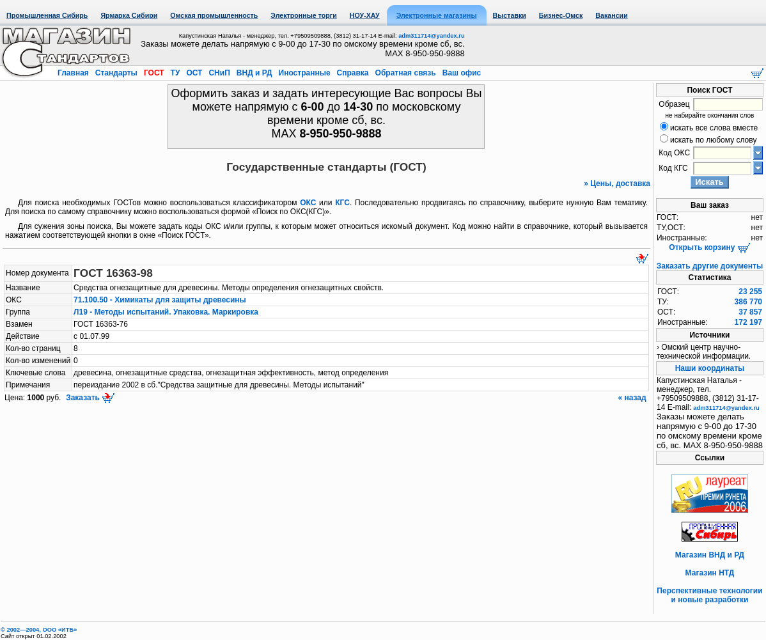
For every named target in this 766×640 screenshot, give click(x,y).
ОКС (308, 202)
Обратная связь (405, 72)
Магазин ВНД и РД (709, 554)
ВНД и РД (254, 72)
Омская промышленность (214, 15)
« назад (633, 397)
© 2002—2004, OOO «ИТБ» (39, 630)
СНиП (219, 72)
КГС (342, 202)
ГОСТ (154, 72)
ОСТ (194, 72)
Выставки (509, 15)
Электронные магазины (436, 15)
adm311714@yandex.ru (431, 36)
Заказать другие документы (710, 265)
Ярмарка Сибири (128, 15)
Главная (74, 72)
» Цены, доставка (617, 183)
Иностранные (304, 72)
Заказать (89, 397)
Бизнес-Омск (561, 15)
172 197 (748, 322)
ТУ (175, 72)
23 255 (750, 291)
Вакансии (611, 15)
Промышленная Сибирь (47, 15)
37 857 (750, 312)
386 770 (748, 301)
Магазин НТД (710, 572)
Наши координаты (710, 368)
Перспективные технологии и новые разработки (709, 595)
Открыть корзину (709, 247)
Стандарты (116, 72)
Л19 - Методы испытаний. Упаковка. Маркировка (166, 312)
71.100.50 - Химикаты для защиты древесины (160, 299)
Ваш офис (460, 72)
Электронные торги (303, 15)
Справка (352, 72)
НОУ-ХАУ (365, 15)
